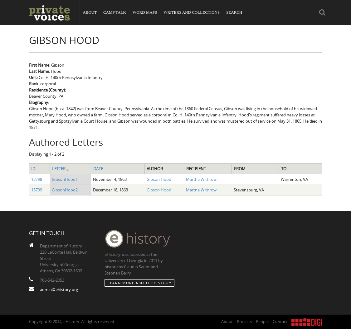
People (262, 321)
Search (234, 12)
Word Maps (145, 12)
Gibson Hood (159, 179)
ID (33, 169)
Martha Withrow (201, 179)
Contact (280, 321)
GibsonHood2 (65, 190)
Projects (244, 321)
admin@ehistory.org (59, 289)
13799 (36, 190)
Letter (61, 169)
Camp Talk (114, 12)
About (90, 12)
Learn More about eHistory (139, 282)
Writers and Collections (191, 12)
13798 (36, 179)
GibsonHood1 (65, 179)
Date (98, 169)
